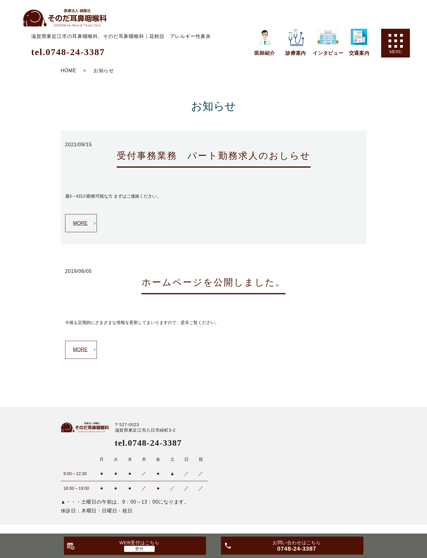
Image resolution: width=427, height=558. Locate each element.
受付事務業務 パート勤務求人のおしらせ (214, 156)
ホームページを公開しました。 (213, 282)
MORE (80, 223)
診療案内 (295, 53)
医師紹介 (264, 53)
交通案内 (359, 53)
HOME (68, 70)
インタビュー (328, 53)
